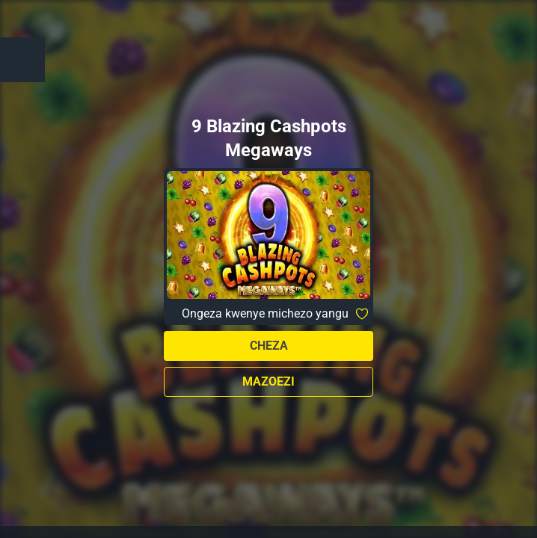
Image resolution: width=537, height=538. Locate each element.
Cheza (269, 345)
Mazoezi (268, 381)
